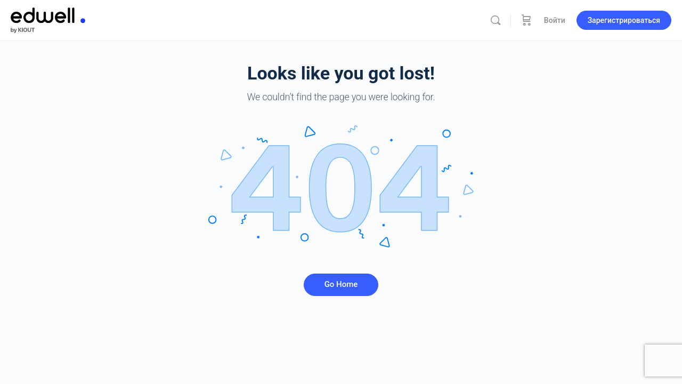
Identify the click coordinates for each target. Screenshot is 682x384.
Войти (554, 20)
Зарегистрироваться (624, 20)
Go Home (341, 284)
